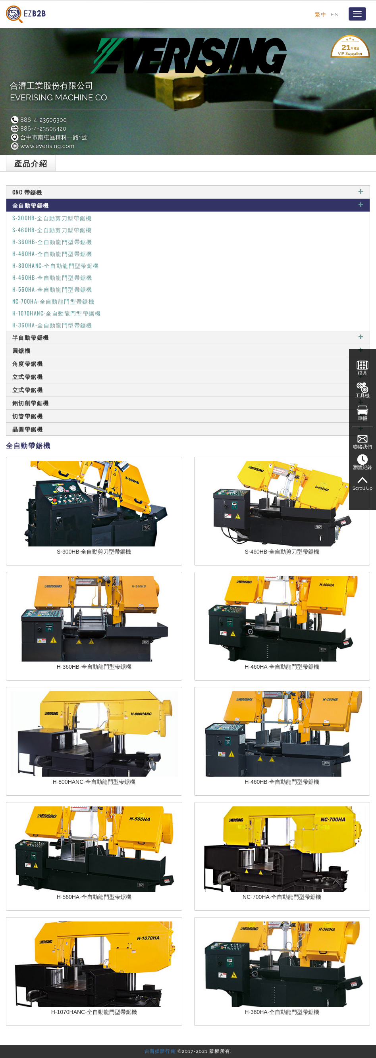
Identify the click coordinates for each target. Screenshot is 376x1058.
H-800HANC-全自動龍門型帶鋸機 (55, 265)
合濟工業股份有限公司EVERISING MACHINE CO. (59, 91)
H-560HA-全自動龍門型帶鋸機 (52, 289)
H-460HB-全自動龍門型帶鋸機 (52, 277)
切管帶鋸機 (188, 416)
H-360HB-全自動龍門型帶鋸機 (52, 241)
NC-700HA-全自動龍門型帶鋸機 (53, 301)
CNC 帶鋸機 (188, 192)
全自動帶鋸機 (188, 205)
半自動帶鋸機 (188, 337)
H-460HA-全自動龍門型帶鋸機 (52, 253)
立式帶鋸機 (188, 376)
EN (335, 14)
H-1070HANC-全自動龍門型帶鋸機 (56, 313)
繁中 (320, 14)
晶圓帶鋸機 (188, 429)
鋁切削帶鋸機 (188, 402)
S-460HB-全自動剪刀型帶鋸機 (52, 229)
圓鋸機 (188, 350)
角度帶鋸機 (188, 363)
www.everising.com (42, 146)
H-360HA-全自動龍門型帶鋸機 (52, 325)
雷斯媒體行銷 (160, 1051)
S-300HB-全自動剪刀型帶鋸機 (52, 218)
